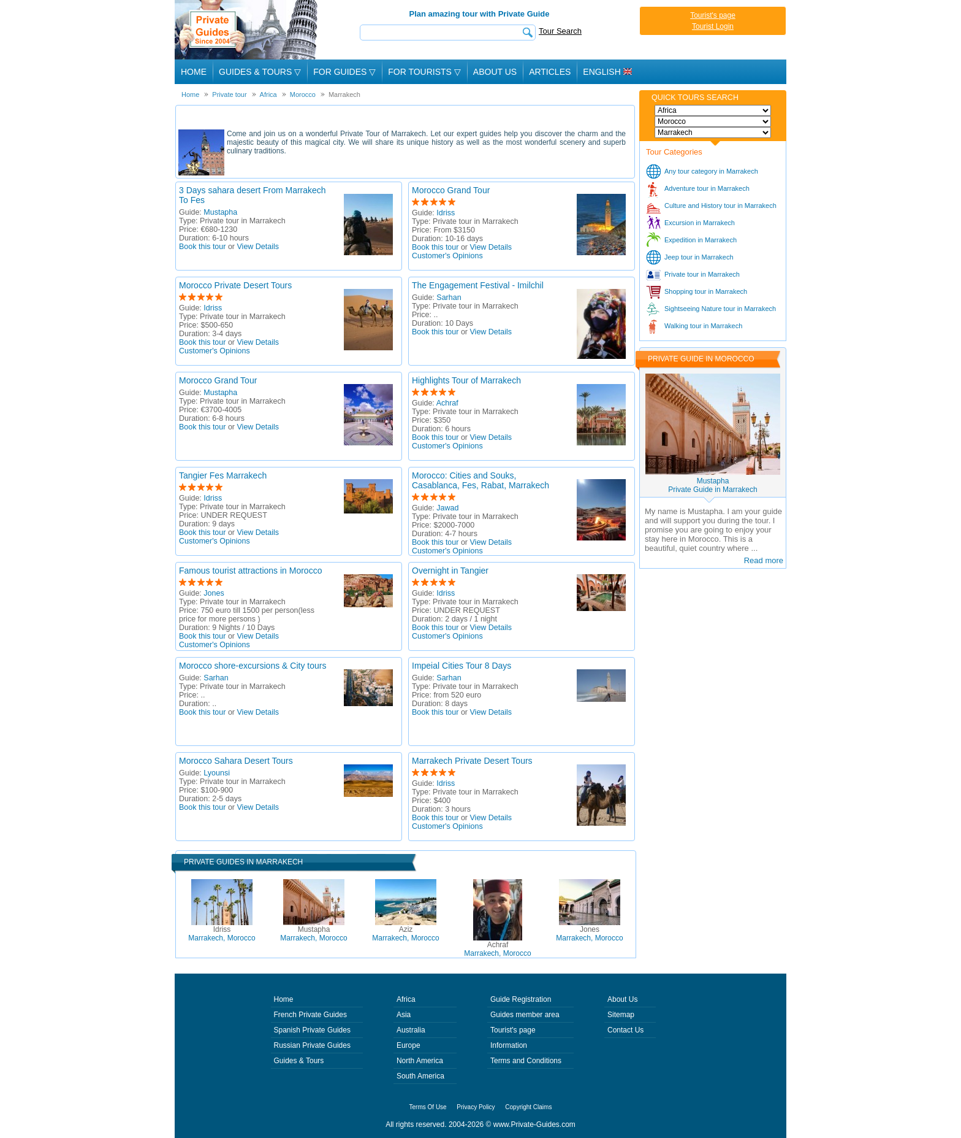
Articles (550, 72)
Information (508, 1045)
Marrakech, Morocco (221, 933)
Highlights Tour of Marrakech (466, 380)
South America (420, 1076)
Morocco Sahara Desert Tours (236, 761)
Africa (406, 999)
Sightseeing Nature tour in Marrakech (720, 308)
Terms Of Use (428, 1107)
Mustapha (220, 212)
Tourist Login (713, 26)
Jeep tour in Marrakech (699, 257)
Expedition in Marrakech (700, 240)
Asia (404, 1014)
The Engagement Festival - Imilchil (478, 285)
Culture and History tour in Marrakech (720, 205)
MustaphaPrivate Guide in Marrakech (712, 485)
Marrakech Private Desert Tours (472, 761)
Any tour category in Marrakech (711, 171)
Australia (411, 1030)
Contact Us (625, 1030)
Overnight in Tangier (450, 570)
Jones (213, 593)
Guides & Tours (299, 1060)
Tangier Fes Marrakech (223, 475)
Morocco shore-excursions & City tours (252, 666)
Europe (408, 1045)
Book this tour (202, 246)
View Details (258, 246)
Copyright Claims (528, 1107)
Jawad (447, 508)
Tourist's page (712, 15)
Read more (763, 560)
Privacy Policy (476, 1107)
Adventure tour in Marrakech (707, 188)
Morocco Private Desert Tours (235, 285)
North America (420, 1060)
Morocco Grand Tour (451, 190)
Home (194, 72)
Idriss (445, 213)
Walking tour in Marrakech (703, 325)
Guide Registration (520, 999)
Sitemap (620, 1014)
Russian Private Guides (312, 1045)
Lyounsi (216, 773)
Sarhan (448, 297)
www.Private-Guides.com (534, 1124)
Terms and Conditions (525, 1060)
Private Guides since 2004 (247, 30)
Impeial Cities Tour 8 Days (461, 666)
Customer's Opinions (447, 256)
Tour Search (560, 31)
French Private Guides (310, 1014)
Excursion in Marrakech (699, 222)
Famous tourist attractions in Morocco (250, 570)
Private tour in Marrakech (702, 274)
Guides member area (525, 1014)
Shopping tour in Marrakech (705, 291)
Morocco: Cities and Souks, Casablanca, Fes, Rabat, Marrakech (480, 480)
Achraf (447, 403)
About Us (495, 72)
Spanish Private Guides (312, 1030)
